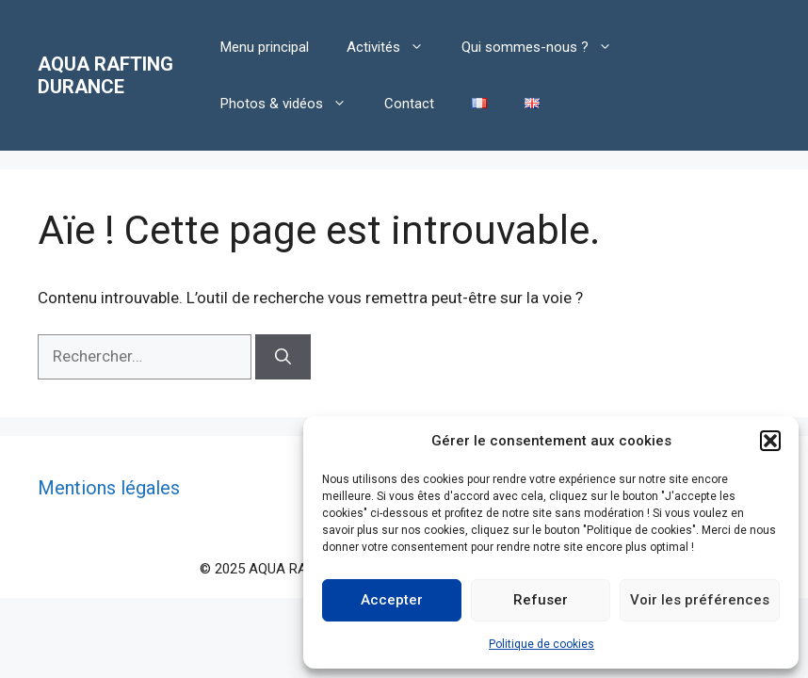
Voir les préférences (699, 599)
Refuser (540, 599)
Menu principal (264, 47)
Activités (395, 47)
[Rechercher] (283, 356)
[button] (770, 440)
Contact (409, 103)
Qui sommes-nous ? (546, 47)
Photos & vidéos (292, 103)
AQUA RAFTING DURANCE (105, 75)
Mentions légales (109, 487)
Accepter (392, 599)
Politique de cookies (541, 644)
